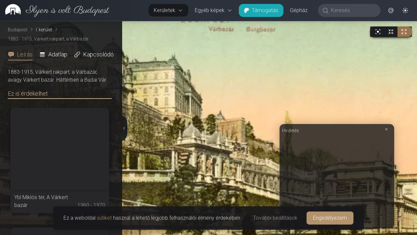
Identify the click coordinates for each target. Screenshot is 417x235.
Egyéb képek (213, 10)
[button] (390, 10)
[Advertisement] (337, 180)
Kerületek (168, 10)
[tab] (22, 54)
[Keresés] (352, 10)
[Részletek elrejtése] (124, 128)
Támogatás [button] (261, 10)
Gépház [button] (299, 10)
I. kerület (44, 29)
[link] (54, 10)
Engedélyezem (330, 218)
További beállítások (275, 218)
